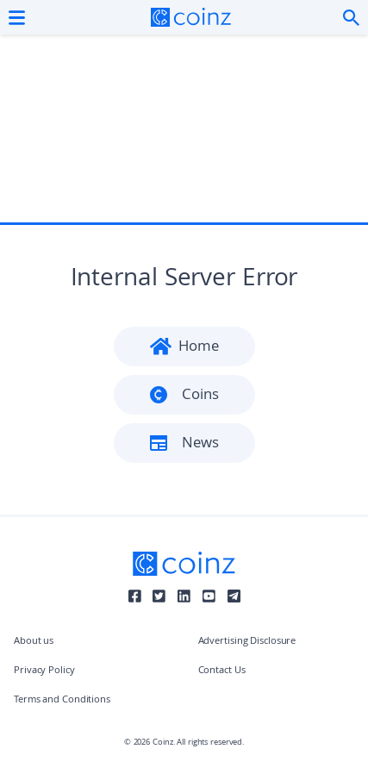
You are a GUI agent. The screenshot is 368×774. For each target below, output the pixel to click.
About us (33, 642)
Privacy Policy (44, 671)
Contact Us (222, 671)
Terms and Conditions (62, 700)
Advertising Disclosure (247, 642)
